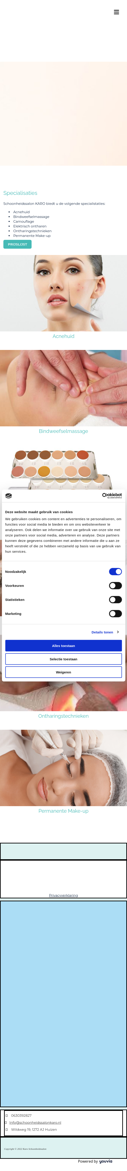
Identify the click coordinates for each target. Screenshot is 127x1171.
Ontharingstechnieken (63, 716)
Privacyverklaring (63, 895)
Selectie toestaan (63, 659)
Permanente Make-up (64, 811)
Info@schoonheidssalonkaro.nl (35, 1122)
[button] (17, 244)
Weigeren (63, 672)
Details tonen (102, 632)
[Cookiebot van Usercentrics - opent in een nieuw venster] (102, 496)
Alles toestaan (63, 646)
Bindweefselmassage (63, 431)
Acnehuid (63, 336)
